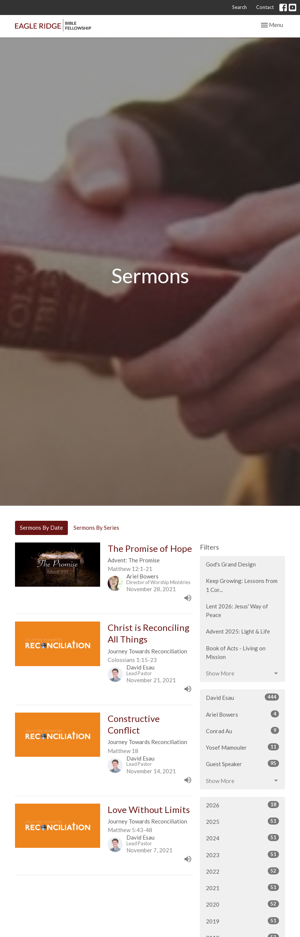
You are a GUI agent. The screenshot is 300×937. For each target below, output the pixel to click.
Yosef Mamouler (242, 747)
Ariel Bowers (242, 714)
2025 (242, 821)
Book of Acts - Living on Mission (236, 652)
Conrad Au (242, 730)
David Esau (242, 697)
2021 (242, 887)
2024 (242, 837)
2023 (242, 854)
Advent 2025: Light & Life (238, 631)
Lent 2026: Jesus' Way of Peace (237, 610)
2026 (242, 804)
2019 (242, 921)
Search (239, 7)
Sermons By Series (96, 527)
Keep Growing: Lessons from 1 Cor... (242, 585)
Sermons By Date (41, 527)
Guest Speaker (242, 763)
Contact (265, 7)
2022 (242, 871)
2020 (242, 904)
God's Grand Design (231, 564)
